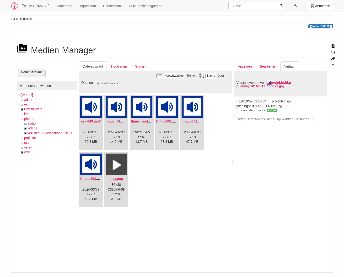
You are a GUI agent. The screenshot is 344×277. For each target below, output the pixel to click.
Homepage (64, 6)
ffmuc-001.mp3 (168, 121)
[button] (297, 6)
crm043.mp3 (91, 121)
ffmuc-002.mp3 (193, 121)
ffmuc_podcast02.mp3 (148, 121)
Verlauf (289, 66)
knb (27, 114)
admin (28, 99)
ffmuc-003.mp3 (92, 179)
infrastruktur (33, 109)
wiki (27, 152)
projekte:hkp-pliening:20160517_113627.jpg (264, 84)
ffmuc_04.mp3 (117, 121)
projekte (30, 138)
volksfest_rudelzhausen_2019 (49, 133)
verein (28, 147)
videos (32, 128)
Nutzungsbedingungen (145, 6)
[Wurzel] (27, 95)
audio (31, 123)
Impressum (87, 6)
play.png (116, 179)
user (27, 142)
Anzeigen (245, 66)
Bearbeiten (268, 66)
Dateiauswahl (93, 66)
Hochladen (119, 66)
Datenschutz (112, 6)
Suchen (140, 66)
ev (26, 104)
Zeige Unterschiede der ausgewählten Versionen (273, 119)
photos (29, 119)
